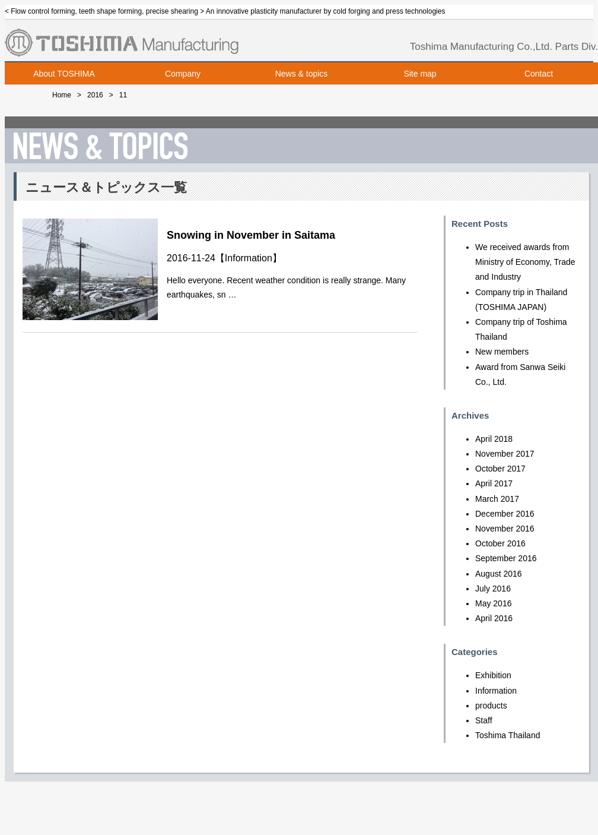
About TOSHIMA (64, 73)
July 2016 (493, 588)
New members (502, 351)
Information (248, 258)
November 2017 (505, 453)
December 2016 (505, 513)
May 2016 (493, 603)
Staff (483, 720)
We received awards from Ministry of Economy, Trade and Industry (525, 262)
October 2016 (500, 543)
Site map (419, 73)
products (491, 705)
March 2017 (497, 499)
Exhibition (493, 675)
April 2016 (494, 618)
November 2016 (505, 528)
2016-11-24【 (196, 258)
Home (61, 95)
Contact (538, 73)
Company (183, 73)
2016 (95, 95)
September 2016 (506, 558)
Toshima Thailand (507, 735)
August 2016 (498, 573)
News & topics (301, 73)
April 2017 (494, 483)
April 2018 (494, 439)
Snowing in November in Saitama (251, 235)
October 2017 (500, 468)
